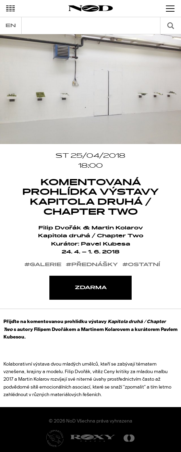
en (10, 25)
